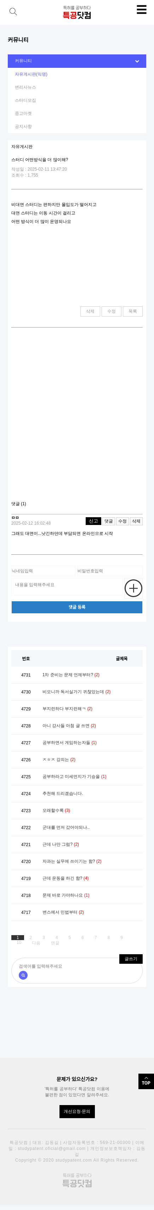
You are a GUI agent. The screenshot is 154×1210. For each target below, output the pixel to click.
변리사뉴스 (25, 87)
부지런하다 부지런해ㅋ (67, 708)
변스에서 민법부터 (63, 912)
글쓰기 (131, 958)
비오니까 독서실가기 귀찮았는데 (76, 691)
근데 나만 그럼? (60, 844)
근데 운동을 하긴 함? (65, 878)
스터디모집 (25, 100)
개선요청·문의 (77, 1111)
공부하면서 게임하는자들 (69, 742)
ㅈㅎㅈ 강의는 (58, 759)
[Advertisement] (77, 417)
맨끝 (55, 942)
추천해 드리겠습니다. (62, 793)
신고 (93, 521)
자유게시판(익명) (31, 74)
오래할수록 (56, 810)
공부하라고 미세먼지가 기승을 (74, 776)
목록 (133, 311)
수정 (111, 311)
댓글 (108, 521)
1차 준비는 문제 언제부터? (70, 674)
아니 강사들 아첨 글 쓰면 (69, 725)
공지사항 (23, 126)
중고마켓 (23, 113)
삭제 (90, 311)
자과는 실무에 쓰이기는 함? (72, 861)
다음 (36, 942)
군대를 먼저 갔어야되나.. (66, 827)
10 (19, 942)
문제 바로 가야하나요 (66, 895)
